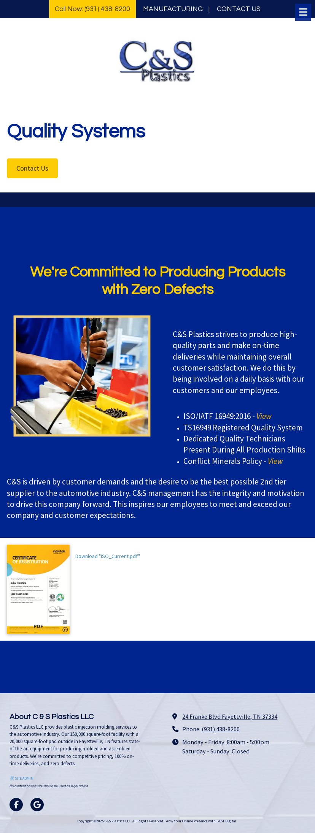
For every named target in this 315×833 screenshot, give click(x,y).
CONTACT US (239, 9)
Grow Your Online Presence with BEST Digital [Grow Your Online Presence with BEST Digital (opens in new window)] (200, 821)
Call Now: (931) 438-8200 (92, 9)
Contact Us (32, 168)
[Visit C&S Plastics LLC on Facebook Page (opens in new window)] (16, 804)
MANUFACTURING (173, 9)
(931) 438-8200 (221, 729)
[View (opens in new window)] (264, 416)
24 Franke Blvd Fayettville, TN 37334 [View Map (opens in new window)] (229, 716)
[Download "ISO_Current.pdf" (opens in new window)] (38, 589)
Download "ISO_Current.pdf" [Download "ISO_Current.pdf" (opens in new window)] (107, 556)
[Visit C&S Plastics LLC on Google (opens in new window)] (37, 804)
